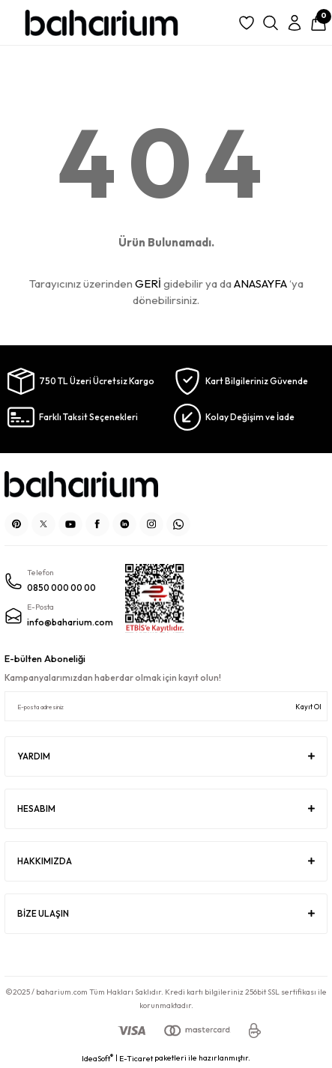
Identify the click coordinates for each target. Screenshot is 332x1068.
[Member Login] (295, 23)
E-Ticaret (136, 1059)
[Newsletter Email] (166, 706)
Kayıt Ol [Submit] (308, 707)
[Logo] (101, 23)
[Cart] (319, 23)
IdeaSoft (97, 1058)
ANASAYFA (260, 283)
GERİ (148, 283)
